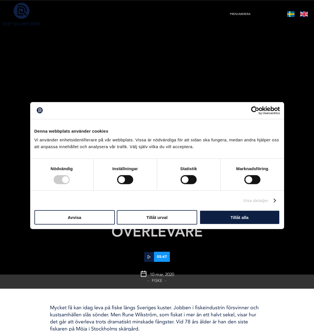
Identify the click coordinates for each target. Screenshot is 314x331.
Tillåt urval (157, 217)
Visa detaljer (255, 200)
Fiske (157, 280)
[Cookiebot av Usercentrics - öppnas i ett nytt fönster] (255, 110)
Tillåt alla (239, 217)
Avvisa (74, 217)
